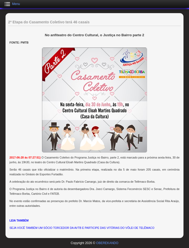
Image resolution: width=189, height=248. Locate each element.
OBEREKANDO (107, 243)
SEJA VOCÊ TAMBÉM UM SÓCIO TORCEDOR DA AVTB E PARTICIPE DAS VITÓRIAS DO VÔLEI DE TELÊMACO (81, 227)
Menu (16, 4)
